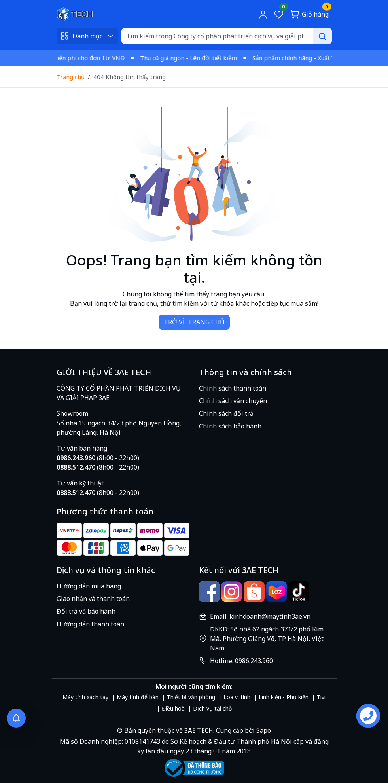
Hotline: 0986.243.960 (241, 660)
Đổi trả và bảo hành (86, 611)
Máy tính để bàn (138, 697)
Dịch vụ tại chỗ (212, 708)
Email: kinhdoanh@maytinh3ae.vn (260, 616)
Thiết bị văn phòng (191, 697)
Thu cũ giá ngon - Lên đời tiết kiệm (191, 58)
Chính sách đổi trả (226, 413)
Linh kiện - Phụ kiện (284, 697)
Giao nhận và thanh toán (93, 598)
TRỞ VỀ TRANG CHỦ (194, 322)
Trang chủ (71, 77)
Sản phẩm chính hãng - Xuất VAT (300, 58)
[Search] (226, 36)
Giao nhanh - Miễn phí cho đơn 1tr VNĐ (72, 58)
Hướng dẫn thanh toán (90, 624)
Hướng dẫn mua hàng (89, 586)
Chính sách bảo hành (230, 426)
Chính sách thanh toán (232, 388)
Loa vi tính (236, 697)
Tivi (321, 697)
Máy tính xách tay (85, 697)
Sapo (263, 730)
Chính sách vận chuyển (233, 400)
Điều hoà (173, 708)
